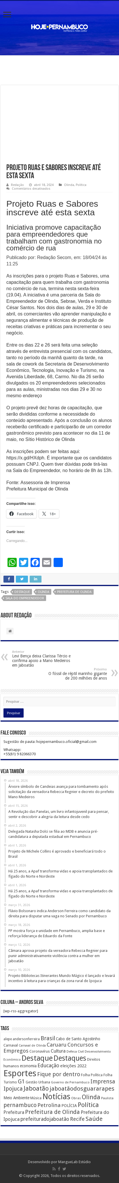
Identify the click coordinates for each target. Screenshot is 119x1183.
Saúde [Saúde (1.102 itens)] (94, 1118)
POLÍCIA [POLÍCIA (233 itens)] (69, 1105)
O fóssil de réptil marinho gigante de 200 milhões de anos (77, 673)
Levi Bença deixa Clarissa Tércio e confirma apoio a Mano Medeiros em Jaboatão (41, 658)
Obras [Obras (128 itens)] (76, 1098)
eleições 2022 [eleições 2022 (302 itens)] (73, 1065)
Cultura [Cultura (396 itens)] (58, 1051)
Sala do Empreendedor (24, 598)
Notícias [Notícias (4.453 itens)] (56, 1096)
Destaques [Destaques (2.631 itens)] (70, 1058)
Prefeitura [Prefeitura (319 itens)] (13, 1112)
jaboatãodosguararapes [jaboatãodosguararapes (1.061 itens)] (82, 1088)
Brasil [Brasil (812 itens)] (48, 1038)
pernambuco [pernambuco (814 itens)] (20, 1105)
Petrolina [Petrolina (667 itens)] (49, 1105)
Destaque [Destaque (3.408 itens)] (37, 1058)
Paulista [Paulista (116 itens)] (107, 1098)
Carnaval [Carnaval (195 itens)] (10, 1045)
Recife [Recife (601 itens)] (77, 1119)
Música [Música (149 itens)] (35, 1098)
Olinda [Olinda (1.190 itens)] (91, 1097)
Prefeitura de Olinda (74, 592)
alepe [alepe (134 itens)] (7, 1039)
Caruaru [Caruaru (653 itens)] (57, 1045)
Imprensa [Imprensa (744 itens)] (102, 1081)
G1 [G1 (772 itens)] (21, 1081)
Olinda (69, 185)
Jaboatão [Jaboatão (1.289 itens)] (36, 1088)
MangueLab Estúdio (74, 1162)
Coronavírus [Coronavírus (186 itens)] (39, 1051)
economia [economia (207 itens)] (28, 1066)
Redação (17, 185)
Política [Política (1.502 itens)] (88, 1104)
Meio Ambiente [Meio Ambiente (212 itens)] (16, 1097)
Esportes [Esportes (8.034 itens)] (19, 1073)
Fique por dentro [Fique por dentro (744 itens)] (58, 1074)
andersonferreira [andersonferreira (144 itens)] (26, 1039)
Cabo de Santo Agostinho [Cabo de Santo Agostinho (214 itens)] (78, 1038)
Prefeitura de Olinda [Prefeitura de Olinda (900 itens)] (52, 1111)
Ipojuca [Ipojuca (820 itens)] (13, 1088)
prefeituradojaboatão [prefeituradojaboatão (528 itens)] (44, 1119)
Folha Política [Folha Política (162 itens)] (92, 1075)
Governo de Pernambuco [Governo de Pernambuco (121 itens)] (70, 1082)
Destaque (22, 592)
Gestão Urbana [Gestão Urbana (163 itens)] (38, 1082)
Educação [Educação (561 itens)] (48, 1065)
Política (81, 185)
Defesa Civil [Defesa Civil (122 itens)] (75, 1051)
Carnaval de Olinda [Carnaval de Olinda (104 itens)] (32, 1045)
